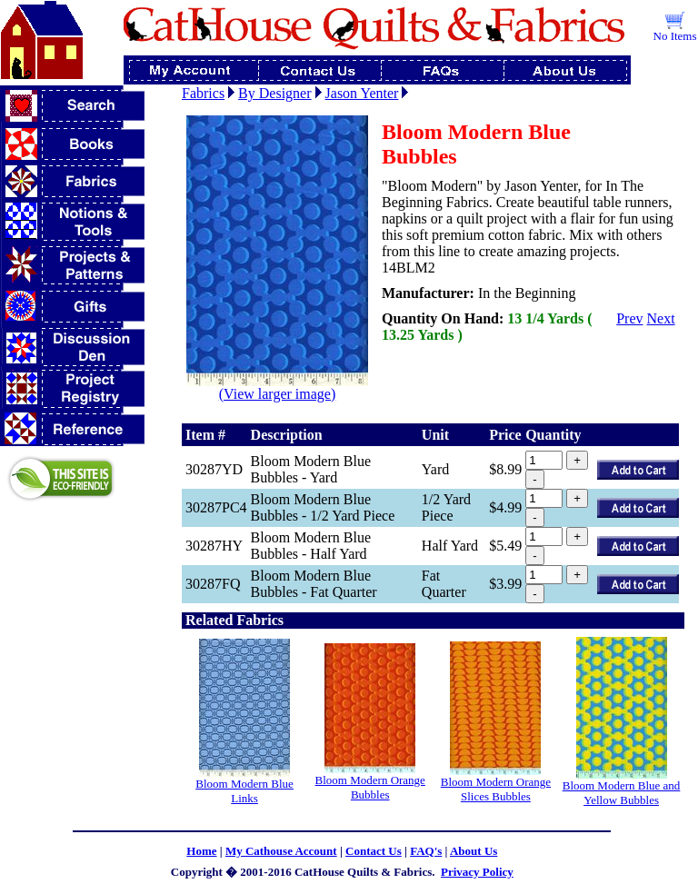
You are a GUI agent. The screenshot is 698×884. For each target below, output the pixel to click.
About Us (473, 851)
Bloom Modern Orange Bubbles (370, 787)
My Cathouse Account (281, 851)
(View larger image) (277, 387)
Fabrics (203, 93)
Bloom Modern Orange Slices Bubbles (496, 789)
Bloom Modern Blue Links (244, 791)
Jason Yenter (362, 93)
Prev (629, 318)
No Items (675, 36)
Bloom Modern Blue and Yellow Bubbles (622, 793)
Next (661, 318)
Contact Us (373, 851)
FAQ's (426, 851)
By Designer (274, 93)
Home (201, 851)
